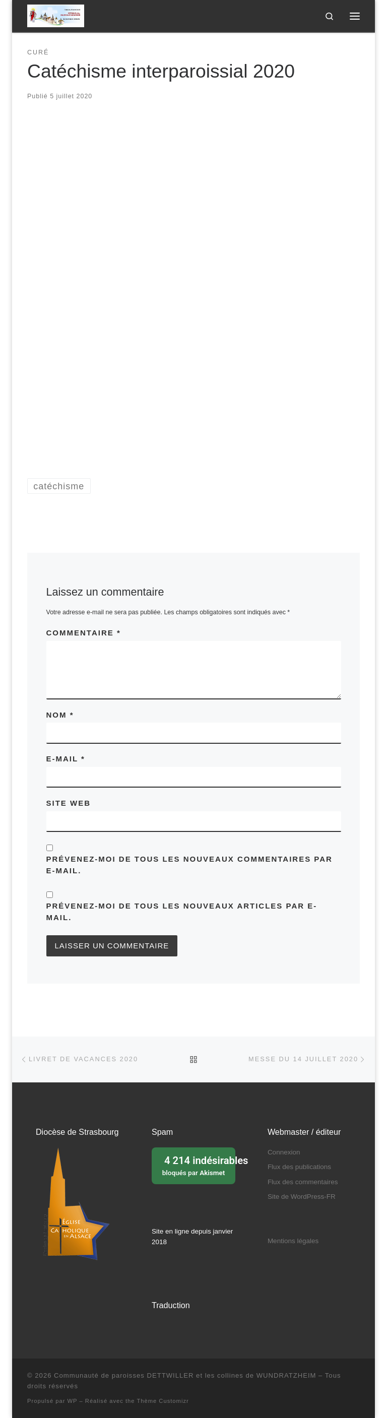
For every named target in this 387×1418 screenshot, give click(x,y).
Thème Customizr (162, 1401)
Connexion (284, 1152)
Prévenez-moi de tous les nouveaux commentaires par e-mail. (189, 865)
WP (73, 1401)
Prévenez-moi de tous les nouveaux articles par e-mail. (181, 911)
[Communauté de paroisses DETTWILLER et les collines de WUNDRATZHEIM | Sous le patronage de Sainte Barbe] (55, 15)
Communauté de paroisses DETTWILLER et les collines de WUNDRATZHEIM (185, 1375)
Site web (68, 803)
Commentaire (83, 632)
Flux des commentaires (303, 1182)
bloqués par (196, 1165)
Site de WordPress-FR (302, 1196)
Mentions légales (293, 1241)
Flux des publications (299, 1167)
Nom (60, 715)
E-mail (65, 758)
